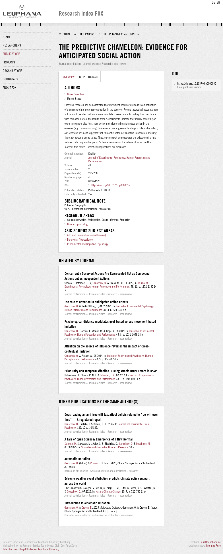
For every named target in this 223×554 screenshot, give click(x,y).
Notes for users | (11, 549)
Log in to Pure (213, 545)
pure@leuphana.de (210, 542)
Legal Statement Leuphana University (40, 549)
